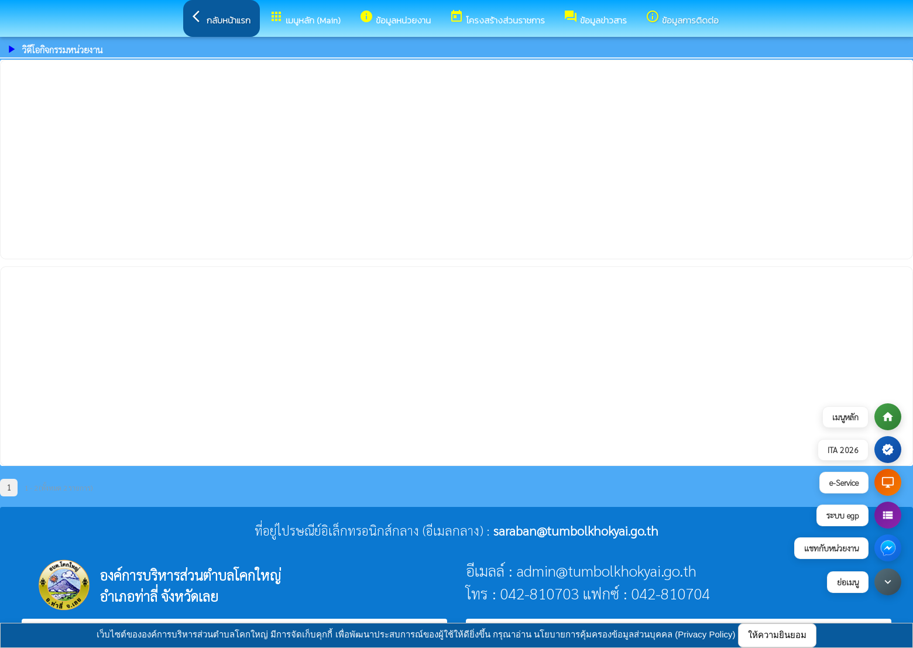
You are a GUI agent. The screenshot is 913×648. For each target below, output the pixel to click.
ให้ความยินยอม (777, 635)
